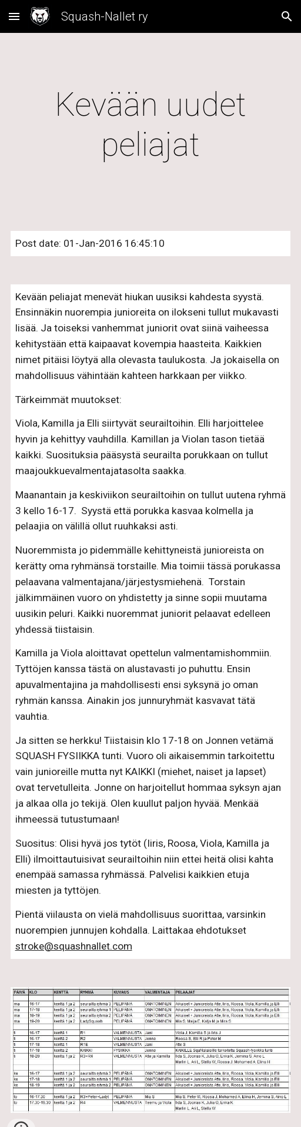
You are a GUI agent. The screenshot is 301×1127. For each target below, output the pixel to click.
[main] (151, 125)
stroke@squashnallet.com (73, 946)
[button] (14, 16)
